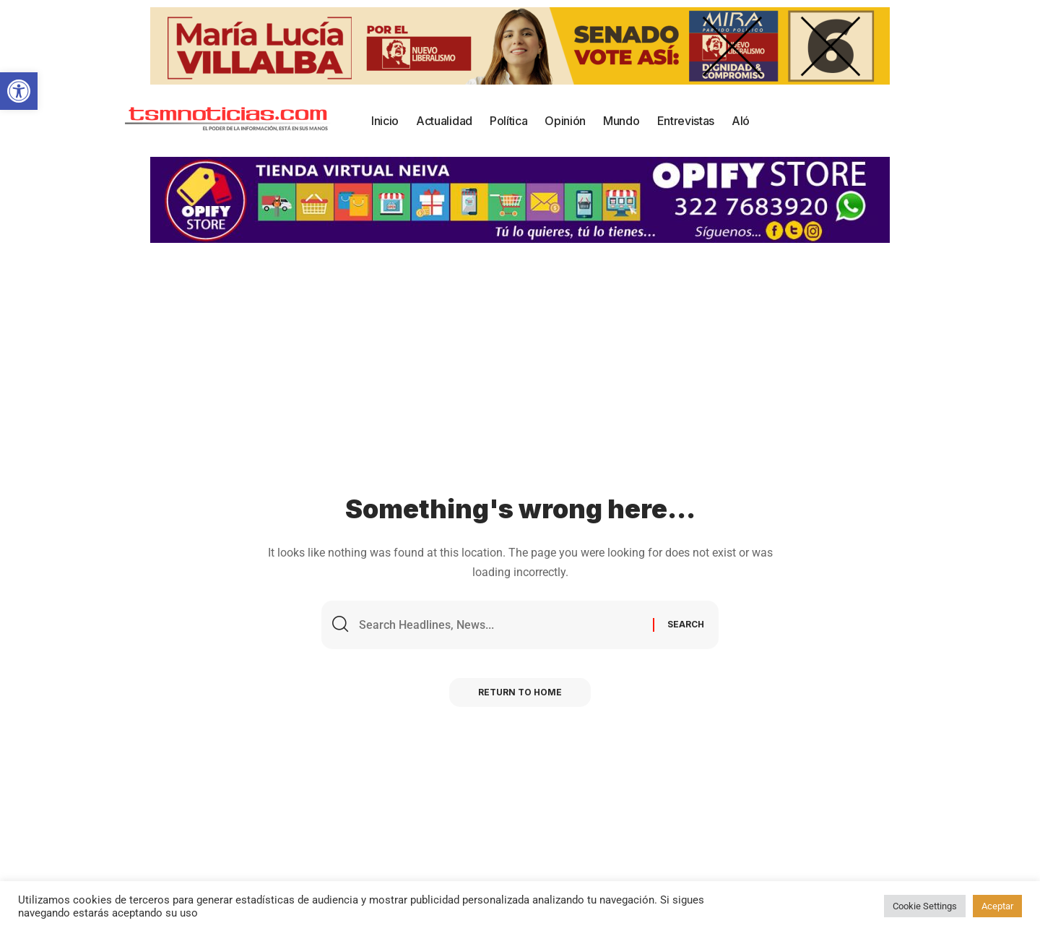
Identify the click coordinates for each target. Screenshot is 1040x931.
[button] (19, 91)
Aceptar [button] (997, 906)
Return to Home (520, 692)
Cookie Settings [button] (925, 906)
